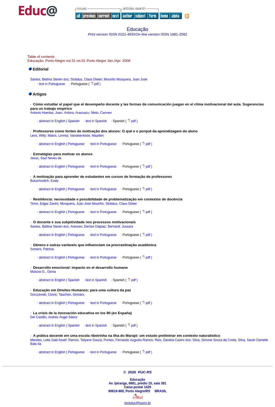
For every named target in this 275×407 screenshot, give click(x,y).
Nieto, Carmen (101, 113)
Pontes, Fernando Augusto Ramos (128, 340)
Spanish (73, 121)
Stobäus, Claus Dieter (86, 79)
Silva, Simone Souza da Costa (214, 340)
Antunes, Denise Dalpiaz (88, 226)
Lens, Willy (38, 135)
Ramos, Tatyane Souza (85, 340)
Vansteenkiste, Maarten (87, 135)
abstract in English (52, 121)
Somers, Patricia (42, 249)
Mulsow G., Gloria (43, 272)
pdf (95, 84)
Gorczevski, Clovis (43, 294)
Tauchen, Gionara (71, 294)
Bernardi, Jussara (120, 226)
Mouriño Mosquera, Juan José (125, 79)
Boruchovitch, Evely (44, 181)
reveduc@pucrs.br (137, 403)
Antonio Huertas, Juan (46, 113)
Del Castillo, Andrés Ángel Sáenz (53, 317)
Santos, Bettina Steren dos (49, 79)
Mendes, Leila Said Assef (48, 340)
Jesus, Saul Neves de (45, 158)
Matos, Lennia (58, 135)
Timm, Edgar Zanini (44, 204)
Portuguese (76, 144)
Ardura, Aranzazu (76, 113)
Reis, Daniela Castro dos (173, 340)
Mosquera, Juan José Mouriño (81, 204)
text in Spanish (96, 121)
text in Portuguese (52, 84)
